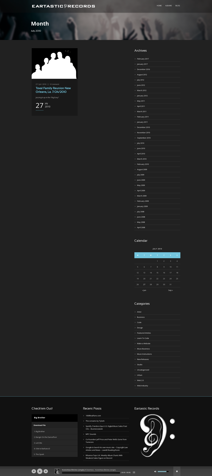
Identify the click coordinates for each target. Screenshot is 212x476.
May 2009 (141, 185)
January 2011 (142, 122)
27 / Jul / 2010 (41, 84)
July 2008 (140, 211)
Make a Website (143, 343)
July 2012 (140, 80)
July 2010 (140, 143)
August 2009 (142, 169)
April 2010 (141, 153)
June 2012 (141, 85)
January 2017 (142, 64)
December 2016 (143, 69)
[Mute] (155, 471)
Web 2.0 (140, 380)
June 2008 (141, 217)
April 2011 (141, 106)
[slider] (91, 473)
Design (140, 327)
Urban (139, 375)
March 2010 (141, 159)
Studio (139, 364)
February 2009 (143, 201)
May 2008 (141, 222)
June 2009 (141, 180)
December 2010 (143, 127)
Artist (139, 312)
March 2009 (141, 196)
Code (139, 322)
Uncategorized (143, 370)
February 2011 (143, 117)
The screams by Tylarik (95, 421)
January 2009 (142, 206)
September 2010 (143, 138)
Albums (168, 5)
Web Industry (142, 385)
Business (141, 317)
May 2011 (141, 101)
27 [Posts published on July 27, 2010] (144, 284)
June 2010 (141, 148)
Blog (177, 5)
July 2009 (140, 174)
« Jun (144, 290)
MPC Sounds (91, 434)
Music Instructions (144, 354)
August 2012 (142, 74)
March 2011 (141, 111)
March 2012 (141, 90)
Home (159, 5)
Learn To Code (143, 338)
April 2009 (141, 190)
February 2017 (143, 59)
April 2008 (141, 227)
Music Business (143, 349)
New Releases (143, 359)
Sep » (170, 290)
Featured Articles (144, 333)
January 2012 (142, 95)
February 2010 (143, 164)
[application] (55, 425)
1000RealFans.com (93, 415)
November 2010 (143, 132)
